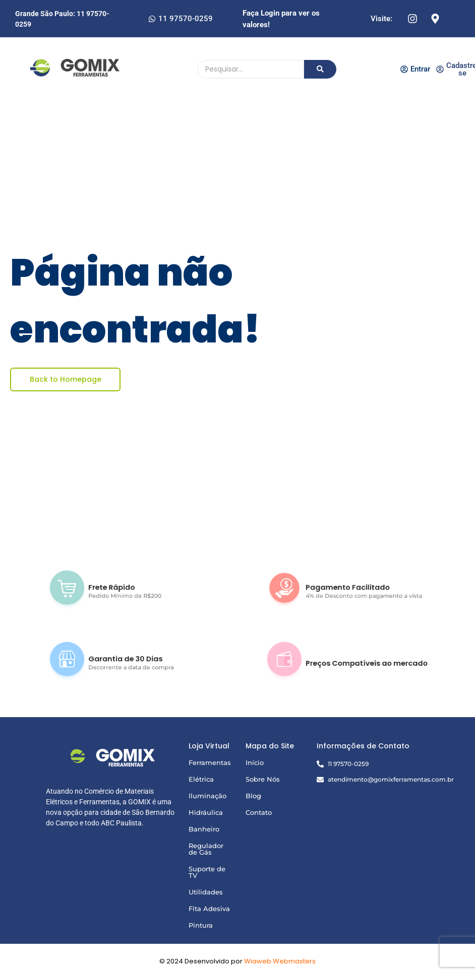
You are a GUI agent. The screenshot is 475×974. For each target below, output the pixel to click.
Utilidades (206, 892)
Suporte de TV (207, 872)
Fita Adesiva (209, 909)
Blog (253, 796)
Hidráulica (206, 812)
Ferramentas (210, 762)
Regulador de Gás (206, 849)
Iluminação (207, 796)
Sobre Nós (263, 779)
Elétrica (201, 779)
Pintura (201, 925)
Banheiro (204, 829)
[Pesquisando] (250, 69)
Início (255, 762)
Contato (259, 812)
